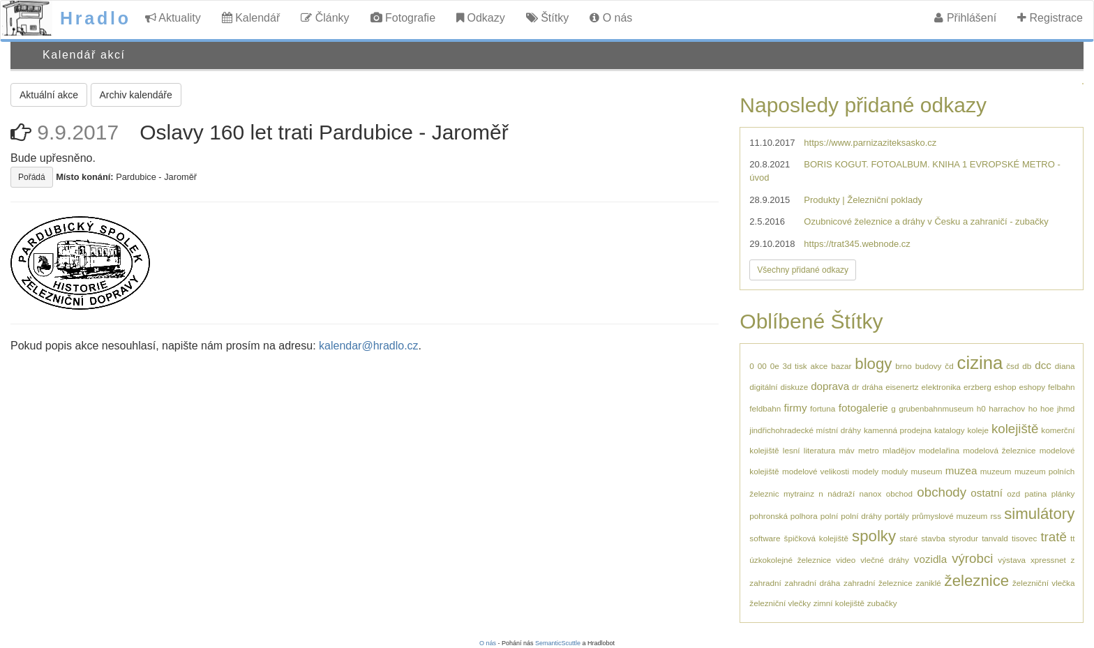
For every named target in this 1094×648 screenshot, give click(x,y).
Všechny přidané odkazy (802, 270)
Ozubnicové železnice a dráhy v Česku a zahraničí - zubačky (926, 221)
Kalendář (251, 18)
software (764, 538)
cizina (980, 362)
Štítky (547, 18)
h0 (981, 408)
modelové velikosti (815, 471)
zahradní (765, 582)
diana (1065, 365)
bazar (841, 365)
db (1026, 365)
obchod (899, 493)
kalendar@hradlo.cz (369, 346)
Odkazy (480, 18)
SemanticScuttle (557, 643)
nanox (870, 493)
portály (897, 515)
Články (325, 18)
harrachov (1007, 408)
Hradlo (95, 18)
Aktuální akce (49, 94)
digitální (763, 386)
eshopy (1032, 386)
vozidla (930, 559)
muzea (961, 470)
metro (868, 450)
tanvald (995, 538)
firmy (795, 408)
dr (855, 386)
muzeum (996, 471)
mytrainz (799, 493)
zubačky (882, 603)
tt (1072, 538)
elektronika (941, 386)
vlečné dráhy (884, 559)
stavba (933, 538)
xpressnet (1048, 559)
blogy (873, 363)
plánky (1063, 493)
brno (903, 365)
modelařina (939, 450)
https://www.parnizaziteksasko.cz (870, 142)
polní (829, 515)
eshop (1005, 386)
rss (995, 515)
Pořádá (31, 177)
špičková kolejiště (816, 538)
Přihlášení (965, 18)
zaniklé (928, 582)
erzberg (977, 386)
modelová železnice (999, 450)
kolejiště (1015, 428)
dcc (1043, 365)
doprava (830, 386)
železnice (977, 580)
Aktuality (173, 18)
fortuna (822, 408)
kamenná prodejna (897, 430)
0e (774, 365)
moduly (895, 471)
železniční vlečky (780, 603)
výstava (1012, 559)
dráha (872, 386)
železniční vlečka (1043, 582)
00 (762, 365)
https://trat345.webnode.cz (857, 244)
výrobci (972, 558)
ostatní (987, 493)
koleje (978, 430)
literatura (819, 450)
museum (927, 471)
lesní (791, 450)
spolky (874, 536)
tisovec (1024, 538)
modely (865, 471)
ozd (1013, 493)
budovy (928, 365)
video (845, 559)
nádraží (841, 493)
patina (1035, 493)
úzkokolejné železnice (790, 559)
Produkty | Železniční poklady (863, 200)
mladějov (899, 450)
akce (819, 365)
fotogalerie (863, 408)
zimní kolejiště (839, 603)
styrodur (963, 538)
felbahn (1061, 386)
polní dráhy (861, 515)
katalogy (949, 430)
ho (1032, 408)
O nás (611, 18)
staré (908, 538)
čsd (1012, 365)
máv (847, 450)
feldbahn (765, 408)
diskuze (795, 386)
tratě (1053, 536)
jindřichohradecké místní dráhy (805, 430)
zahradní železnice (878, 582)
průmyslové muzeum (949, 515)
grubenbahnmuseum (936, 408)
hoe (1047, 408)
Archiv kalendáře (136, 94)
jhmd (1065, 408)
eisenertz (901, 386)
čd (949, 365)
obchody (941, 492)
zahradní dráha (813, 582)
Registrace (1050, 18)
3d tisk (795, 365)
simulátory (1039, 513)
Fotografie (402, 18)
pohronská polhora (783, 515)
